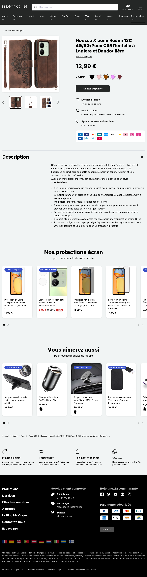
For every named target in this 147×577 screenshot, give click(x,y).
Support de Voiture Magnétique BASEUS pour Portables (86, 400)
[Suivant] (143, 324)
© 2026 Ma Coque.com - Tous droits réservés (23, 570)
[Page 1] (4, 325)
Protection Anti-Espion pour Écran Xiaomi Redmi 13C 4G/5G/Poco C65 (85, 303)
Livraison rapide (90, 99)
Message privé (64, 516)
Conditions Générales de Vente (82, 570)
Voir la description (84, 56)
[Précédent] (138, 324)
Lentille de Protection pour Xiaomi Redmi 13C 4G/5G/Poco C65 (51, 303)
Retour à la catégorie (13, 30)
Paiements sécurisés (87, 457)
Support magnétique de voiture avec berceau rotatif (15, 400)
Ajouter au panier (93, 88)
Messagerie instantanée (69, 506)
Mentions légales (56, 570)
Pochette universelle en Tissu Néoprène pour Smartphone (119, 400)
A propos (8, 508)
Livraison (8, 495)
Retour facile (46, 457)
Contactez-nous (13, 522)
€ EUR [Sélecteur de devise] (107, 529)
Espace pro (10, 528)
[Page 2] (8, 325)
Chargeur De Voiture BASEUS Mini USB (49, 398)
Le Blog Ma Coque (15, 515)
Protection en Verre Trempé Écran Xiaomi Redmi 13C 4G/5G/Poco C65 (15, 304)
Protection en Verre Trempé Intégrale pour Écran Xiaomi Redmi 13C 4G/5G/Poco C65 (119, 304)
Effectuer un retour (15, 502)
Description (73, 157)
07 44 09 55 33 (65, 497)
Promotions (10, 489)
